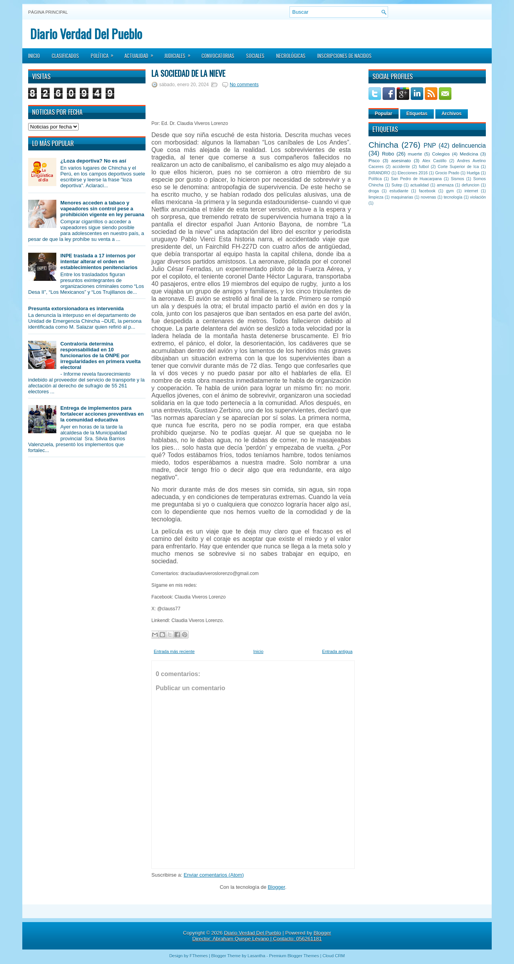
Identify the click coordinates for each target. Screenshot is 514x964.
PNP (430, 145)
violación (478, 197)
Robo (388, 154)
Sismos (457, 179)
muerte (415, 153)
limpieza (375, 197)
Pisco (374, 160)
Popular (383, 113)
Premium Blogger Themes (294, 955)
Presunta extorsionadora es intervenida (76, 308)
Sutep (397, 185)
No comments (244, 84)
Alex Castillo (434, 161)
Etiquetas (417, 113)
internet (471, 191)
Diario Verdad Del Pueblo (86, 33)
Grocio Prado (447, 173)
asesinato (401, 160)
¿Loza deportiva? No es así (93, 161)
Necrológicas (291, 56)
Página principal (48, 12)
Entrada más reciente (174, 651)
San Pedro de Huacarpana (416, 179)
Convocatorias (217, 56)
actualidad (419, 185)
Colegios (440, 153)
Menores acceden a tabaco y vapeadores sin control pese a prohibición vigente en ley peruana (102, 208)
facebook (427, 191)
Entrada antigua (337, 651)
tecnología (453, 197)
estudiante (399, 191)
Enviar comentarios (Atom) (213, 875)
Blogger (276, 887)
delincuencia (469, 145)
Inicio (34, 56)
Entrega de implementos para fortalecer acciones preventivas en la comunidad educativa (102, 414)
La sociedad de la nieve (188, 73)
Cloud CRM (333, 955)
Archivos (452, 113)
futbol (424, 167)
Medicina (469, 153)
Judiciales (180, 53)
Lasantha (256, 955)
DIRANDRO (379, 173)
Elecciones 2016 (413, 173)
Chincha (383, 144)
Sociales (255, 56)
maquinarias (402, 197)
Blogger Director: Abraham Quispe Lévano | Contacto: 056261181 (261, 936)
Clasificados (65, 56)
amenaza (445, 185)
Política (105, 53)
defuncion (470, 185)
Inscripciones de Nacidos (344, 56)
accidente (401, 167)
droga (373, 191)
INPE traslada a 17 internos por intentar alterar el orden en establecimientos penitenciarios (98, 261)
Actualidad (141, 53)
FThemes (199, 955)
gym (450, 191)
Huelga (473, 173)
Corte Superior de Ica (458, 167)
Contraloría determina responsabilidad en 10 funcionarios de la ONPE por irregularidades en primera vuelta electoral (100, 355)
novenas (428, 197)
